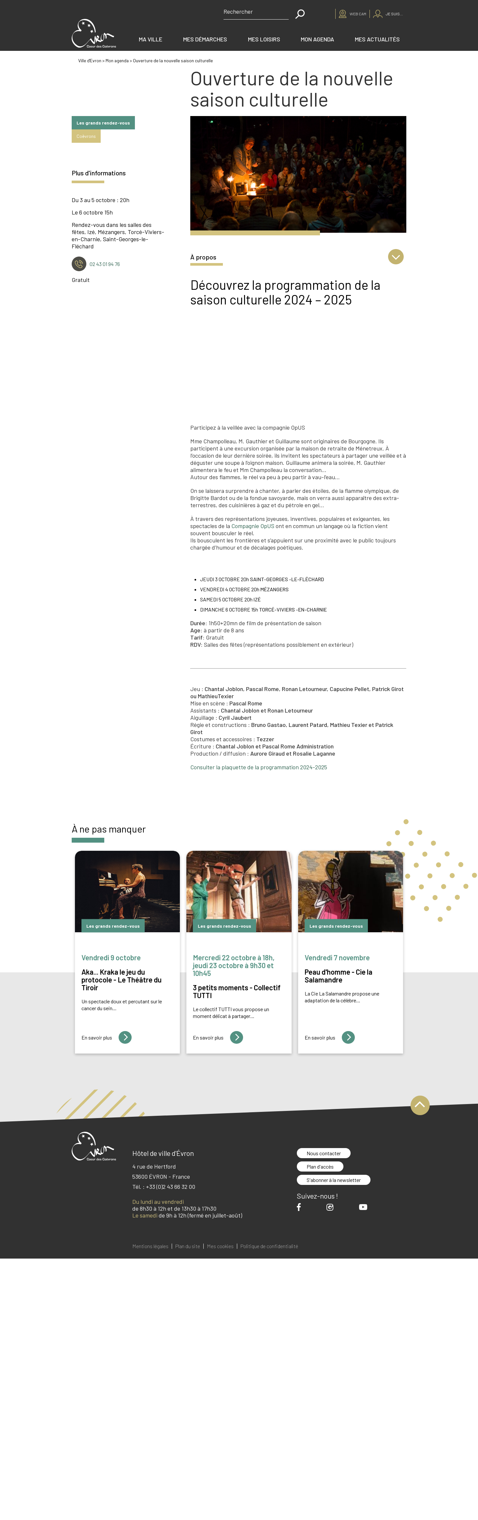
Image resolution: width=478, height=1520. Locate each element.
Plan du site (187, 1246)
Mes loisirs (264, 39)
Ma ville (150, 39)
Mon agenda (317, 39)
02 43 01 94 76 (105, 264)
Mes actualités (377, 39)
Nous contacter (324, 1153)
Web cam (358, 13)
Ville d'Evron (90, 60)
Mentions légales (150, 1246)
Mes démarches (205, 39)
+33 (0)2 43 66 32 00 (170, 1186)
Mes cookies (220, 1246)
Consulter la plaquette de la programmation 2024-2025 (258, 767)
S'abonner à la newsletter (334, 1180)
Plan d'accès (320, 1166)
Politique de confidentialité (269, 1246)
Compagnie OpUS (252, 525)
